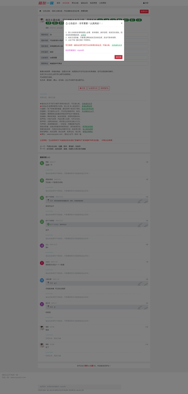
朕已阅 (118, 57)
